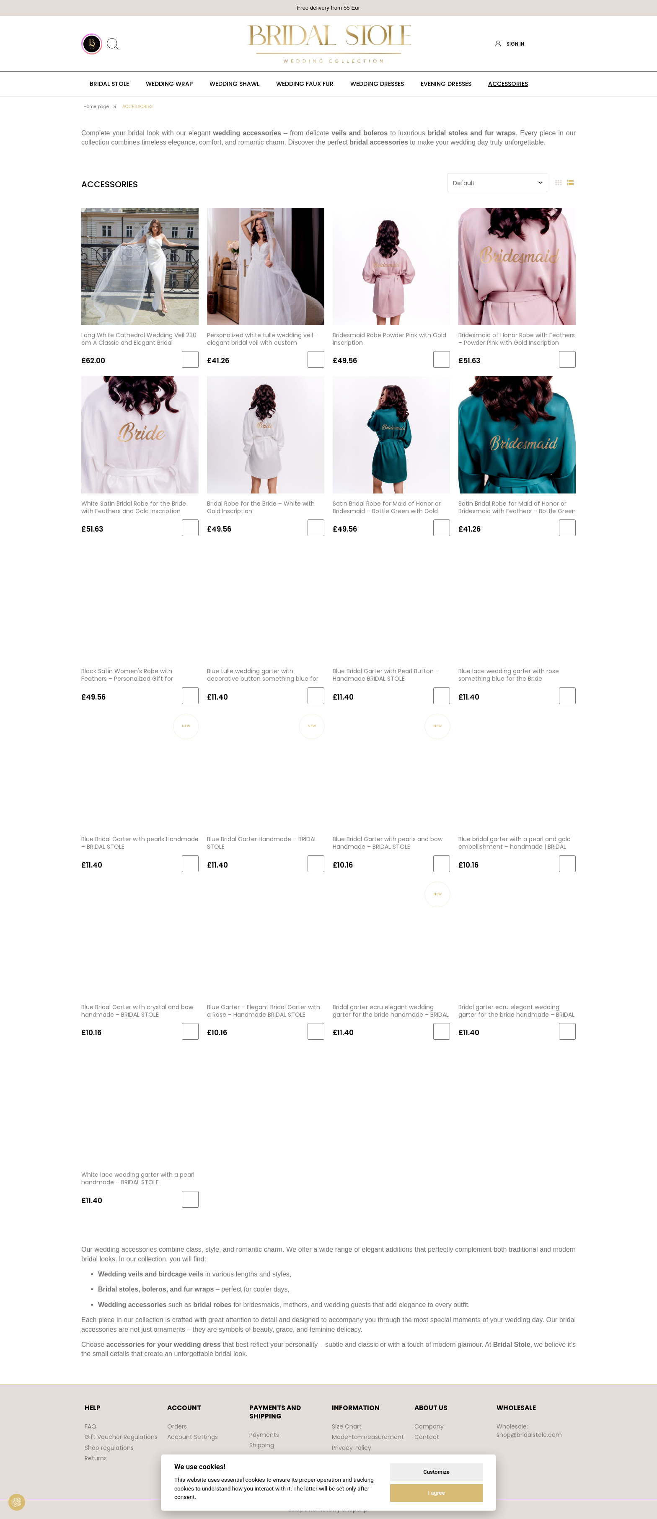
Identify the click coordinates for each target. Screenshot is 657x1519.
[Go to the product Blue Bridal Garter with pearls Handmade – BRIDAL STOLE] (140, 770)
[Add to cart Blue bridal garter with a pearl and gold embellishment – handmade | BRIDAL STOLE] (567, 863)
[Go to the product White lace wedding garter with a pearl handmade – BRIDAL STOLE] (140, 1106)
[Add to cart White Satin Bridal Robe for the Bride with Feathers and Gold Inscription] (190, 527)
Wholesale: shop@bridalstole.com (529, 1430)
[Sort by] (497, 182)
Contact (426, 1437)
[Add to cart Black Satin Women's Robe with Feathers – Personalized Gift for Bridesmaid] (190, 695)
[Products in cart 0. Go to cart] (568, 44)
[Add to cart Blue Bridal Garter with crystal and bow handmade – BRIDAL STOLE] (190, 1031)
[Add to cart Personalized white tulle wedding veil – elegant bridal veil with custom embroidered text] (316, 359)
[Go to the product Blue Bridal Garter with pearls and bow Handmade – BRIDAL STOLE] (391, 770)
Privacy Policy (351, 1448)
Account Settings (192, 1437)
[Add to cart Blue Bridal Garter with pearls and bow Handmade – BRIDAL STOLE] (441, 863)
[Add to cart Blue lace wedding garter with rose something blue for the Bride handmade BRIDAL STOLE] (567, 695)
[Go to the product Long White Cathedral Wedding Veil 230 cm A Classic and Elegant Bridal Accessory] (140, 266)
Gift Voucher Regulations (121, 1437)
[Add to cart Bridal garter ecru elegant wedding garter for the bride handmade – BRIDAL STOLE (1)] (567, 1031)
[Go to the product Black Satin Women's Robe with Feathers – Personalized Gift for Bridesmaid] (140, 602)
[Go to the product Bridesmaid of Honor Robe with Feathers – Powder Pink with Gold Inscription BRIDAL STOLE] (517, 266)
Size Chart (347, 1426)
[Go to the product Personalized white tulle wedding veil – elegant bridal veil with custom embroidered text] (265, 266)
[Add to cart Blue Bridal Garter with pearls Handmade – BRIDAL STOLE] (190, 863)
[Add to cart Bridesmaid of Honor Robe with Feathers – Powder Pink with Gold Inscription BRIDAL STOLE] (567, 359)
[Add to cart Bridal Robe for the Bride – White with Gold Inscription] (316, 527)
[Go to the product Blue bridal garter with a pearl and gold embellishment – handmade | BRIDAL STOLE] (517, 770)
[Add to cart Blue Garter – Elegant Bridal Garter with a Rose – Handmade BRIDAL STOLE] (316, 1031)
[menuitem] (109, 84)
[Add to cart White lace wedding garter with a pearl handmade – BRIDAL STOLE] (190, 1199)
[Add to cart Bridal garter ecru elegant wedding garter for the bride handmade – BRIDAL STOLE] (441, 1031)
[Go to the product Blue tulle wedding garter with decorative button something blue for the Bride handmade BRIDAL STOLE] (265, 602)
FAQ (90, 1426)
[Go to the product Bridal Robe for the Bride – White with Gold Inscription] (265, 434)
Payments (264, 1435)
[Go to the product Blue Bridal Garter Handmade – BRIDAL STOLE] (265, 770)
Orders (177, 1426)
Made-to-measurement (368, 1437)
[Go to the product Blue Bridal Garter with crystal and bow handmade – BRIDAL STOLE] (140, 938)
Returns (96, 1458)
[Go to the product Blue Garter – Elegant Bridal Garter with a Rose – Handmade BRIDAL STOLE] (265, 938)
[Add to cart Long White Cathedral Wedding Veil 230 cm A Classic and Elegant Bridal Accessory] (190, 359)
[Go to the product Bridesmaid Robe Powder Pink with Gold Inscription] (391, 266)
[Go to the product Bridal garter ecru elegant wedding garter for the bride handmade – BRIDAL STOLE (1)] (517, 938)
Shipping (261, 1445)
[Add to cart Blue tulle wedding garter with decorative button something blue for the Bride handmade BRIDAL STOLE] (316, 695)
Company (429, 1426)
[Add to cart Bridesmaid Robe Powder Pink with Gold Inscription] (441, 359)
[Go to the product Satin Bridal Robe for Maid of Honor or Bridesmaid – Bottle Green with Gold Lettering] (391, 434)
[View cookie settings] (16, 1502)
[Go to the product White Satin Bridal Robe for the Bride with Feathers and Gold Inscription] (140, 434)
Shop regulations (109, 1448)
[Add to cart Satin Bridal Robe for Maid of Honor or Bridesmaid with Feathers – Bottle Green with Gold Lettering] (567, 527)
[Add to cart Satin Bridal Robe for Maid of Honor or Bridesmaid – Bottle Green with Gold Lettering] (441, 527)
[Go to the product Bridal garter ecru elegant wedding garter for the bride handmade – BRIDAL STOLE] (391, 938)
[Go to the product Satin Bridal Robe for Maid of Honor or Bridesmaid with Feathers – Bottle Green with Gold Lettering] (517, 434)
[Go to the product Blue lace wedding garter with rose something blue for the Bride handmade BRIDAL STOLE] (517, 602)
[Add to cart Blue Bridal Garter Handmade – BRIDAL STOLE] (316, 863)
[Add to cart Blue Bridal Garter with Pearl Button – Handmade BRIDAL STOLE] (441, 695)
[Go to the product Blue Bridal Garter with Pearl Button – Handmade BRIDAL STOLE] (391, 602)
